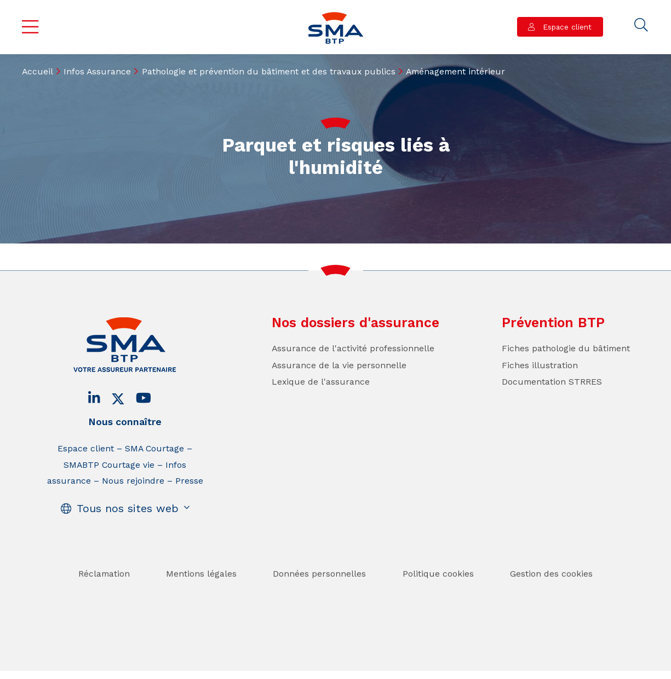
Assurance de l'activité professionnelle (353, 348)
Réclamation (104, 593)
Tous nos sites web (128, 508)
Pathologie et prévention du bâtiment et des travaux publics (268, 71)
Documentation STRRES (552, 381)
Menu (30, 27)
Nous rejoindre (133, 480)
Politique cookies (438, 593)
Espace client (566, 26)
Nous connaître (125, 421)
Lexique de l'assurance (321, 381)
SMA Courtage (154, 448)
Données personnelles (319, 593)
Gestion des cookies (551, 593)
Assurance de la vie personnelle (339, 365)
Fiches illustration (540, 365)
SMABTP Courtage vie (109, 465)
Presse (189, 480)
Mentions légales (201, 593)
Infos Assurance (97, 71)
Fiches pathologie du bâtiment (566, 348)
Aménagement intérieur (455, 71)
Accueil (37, 71)
